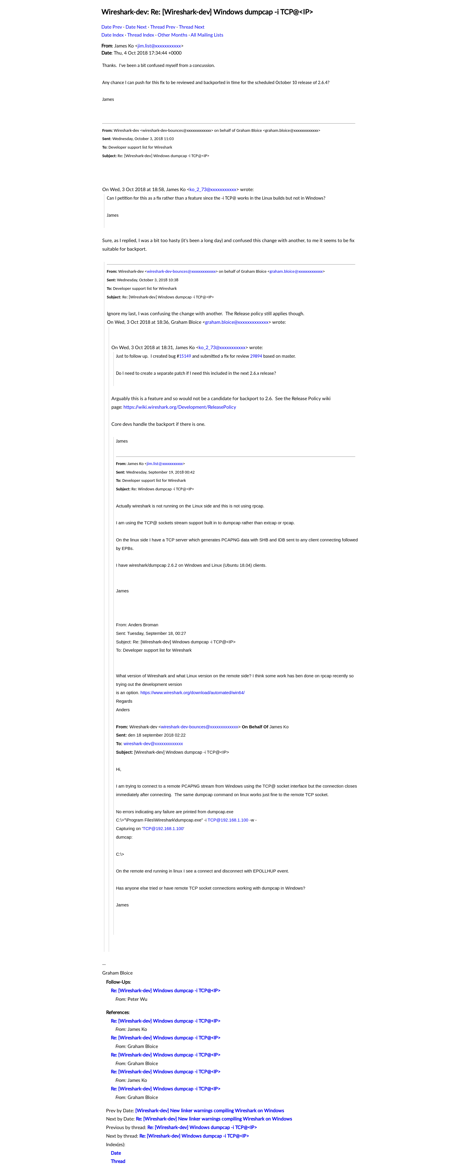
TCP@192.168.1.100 (228, 820)
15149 (185, 356)
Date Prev (111, 27)
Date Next (136, 27)
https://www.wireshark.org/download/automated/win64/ (193, 692)
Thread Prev (162, 27)
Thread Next (191, 27)
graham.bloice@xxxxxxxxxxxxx (296, 271)
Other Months (172, 35)
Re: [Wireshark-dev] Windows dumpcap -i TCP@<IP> (165, 990)
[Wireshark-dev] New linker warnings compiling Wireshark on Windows (209, 1110)
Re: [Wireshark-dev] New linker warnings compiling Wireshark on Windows (214, 1119)
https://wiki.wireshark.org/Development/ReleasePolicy (179, 407)
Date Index (112, 35)
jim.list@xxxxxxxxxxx (159, 46)
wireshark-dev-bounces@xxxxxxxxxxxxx (181, 271)
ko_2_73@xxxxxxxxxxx (212, 189)
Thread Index (140, 35)
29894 (256, 356)
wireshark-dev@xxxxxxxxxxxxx (153, 743)
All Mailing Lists (207, 35)
